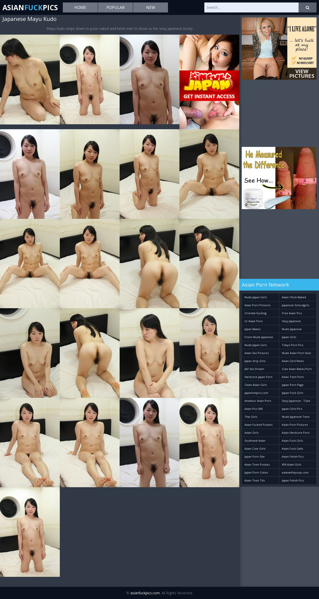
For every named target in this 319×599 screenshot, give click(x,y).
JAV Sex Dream (254, 369)
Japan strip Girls (254, 361)
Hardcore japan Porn (258, 377)
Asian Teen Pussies (257, 464)
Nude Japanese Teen (296, 417)
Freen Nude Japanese (258, 337)
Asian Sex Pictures (256, 353)
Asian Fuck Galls (292, 448)
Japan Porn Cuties (256, 472)
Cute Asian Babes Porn (297, 369)
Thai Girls (250, 417)
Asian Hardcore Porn (296, 432)
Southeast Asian (254, 440)
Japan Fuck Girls (292, 393)
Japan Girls (289, 337)
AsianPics (30, 7)
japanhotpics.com (256, 393)
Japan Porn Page (293, 385)
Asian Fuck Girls (292, 440)
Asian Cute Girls (254, 448)
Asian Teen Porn (293, 377)
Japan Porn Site (254, 456)
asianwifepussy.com (295, 472)
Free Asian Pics (292, 313)
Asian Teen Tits (254, 480)
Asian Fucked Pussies (258, 424)
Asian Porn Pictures (257, 305)
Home (80, 7)
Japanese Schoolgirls (295, 305)
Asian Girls (251, 432)
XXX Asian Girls (291, 464)
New (150, 7)
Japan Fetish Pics (293, 480)
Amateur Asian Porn (257, 401)
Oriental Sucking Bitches (255, 314)
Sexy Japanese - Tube (296, 401)
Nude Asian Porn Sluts (296, 353)
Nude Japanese (292, 329)
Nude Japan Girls (255, 297)
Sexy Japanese (291, 321)
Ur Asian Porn (253, 321)
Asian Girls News (293, 361)
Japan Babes (252, 329)
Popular (115, 7)
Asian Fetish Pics (293, 456)
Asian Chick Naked (294, 297)
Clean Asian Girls (255, 385)
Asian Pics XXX (253, 409)
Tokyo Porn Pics (292, 345)
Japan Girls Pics (292, 409)
